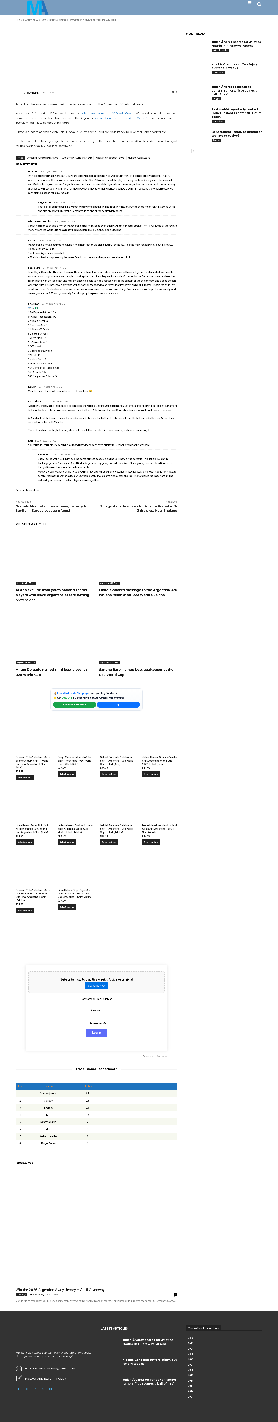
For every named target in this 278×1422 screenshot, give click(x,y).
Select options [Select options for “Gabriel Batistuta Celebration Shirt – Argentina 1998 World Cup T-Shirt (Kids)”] (109, 774)
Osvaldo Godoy (36, 1294)
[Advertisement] (96, 56)
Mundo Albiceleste (139, 158)
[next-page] (193, 151)
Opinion (216, 140)
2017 (191, 1386)
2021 (191, 1364)
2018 (191, 1380)
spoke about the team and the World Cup (123, 118)
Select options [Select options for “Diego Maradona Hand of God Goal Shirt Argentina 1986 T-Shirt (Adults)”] (151, 842)
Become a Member (74, 704)
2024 (191, 1348)
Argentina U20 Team (109, 583)
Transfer (216, 99)
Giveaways (21, 1294)
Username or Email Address (96, 999)
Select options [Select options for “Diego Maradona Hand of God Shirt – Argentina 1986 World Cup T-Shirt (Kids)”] (67, 774)
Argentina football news (42, 158)
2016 (191, 1391)
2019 (191, 1375)
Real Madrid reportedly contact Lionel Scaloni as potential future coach (237, 113)
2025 (191, 1343)
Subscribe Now (96, 985)
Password (96, 1010)
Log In (118, 704)
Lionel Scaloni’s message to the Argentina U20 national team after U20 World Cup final (135, 594)
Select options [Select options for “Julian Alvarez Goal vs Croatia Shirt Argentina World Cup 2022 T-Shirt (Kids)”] (151, 774)
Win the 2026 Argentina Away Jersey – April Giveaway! (60, 1290)
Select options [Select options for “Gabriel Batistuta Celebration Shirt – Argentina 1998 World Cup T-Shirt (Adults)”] (109, 842)
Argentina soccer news (110, 158)
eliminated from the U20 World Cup (106, 113)
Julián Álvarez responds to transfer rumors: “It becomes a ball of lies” (235, 90)
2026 (191, 1338)
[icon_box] (41, 1378)
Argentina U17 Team (26, 583)
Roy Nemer (33, 93)
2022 (191, 1359)
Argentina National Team (77, 158)
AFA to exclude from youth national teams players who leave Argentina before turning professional (53, 594)
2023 (191, 1354)
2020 (191, 1370)
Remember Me (96, 1023)
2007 (191, 1396)
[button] (259, 4)
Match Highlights (220, 50)
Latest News (218, 72)
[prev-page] (188, 151)
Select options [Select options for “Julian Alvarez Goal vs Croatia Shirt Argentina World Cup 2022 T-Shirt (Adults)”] (67, 842)
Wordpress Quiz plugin (156, 1056)
